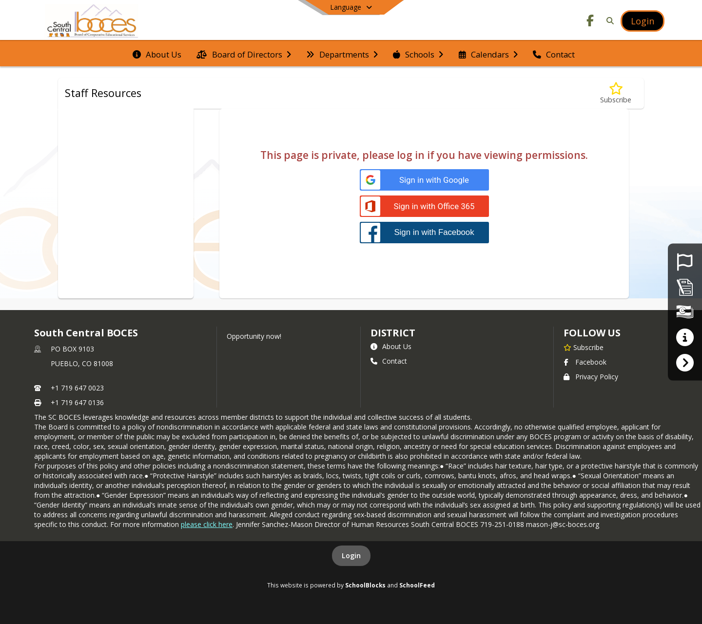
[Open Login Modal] (642, 21)
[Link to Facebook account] (590, 22)
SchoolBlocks (365, 585)
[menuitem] (157, 53)
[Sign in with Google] (424, 180)
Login (351, 555)
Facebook (585, 362)
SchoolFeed (417, 585)
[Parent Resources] (685, 337)
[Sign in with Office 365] (424, 206)
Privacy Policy (591, 376)
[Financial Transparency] (685, 312)
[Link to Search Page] (608, 20)
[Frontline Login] (685, 362)
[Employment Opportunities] (685, 261)
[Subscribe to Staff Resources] (615, 93)
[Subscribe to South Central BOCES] (584, 347)
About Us (390, 346)
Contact (388, 361)
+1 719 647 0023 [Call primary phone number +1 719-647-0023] (77, 387)
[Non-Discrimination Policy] (685, 287)
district (392, 332)
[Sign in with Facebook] (424, 232)
